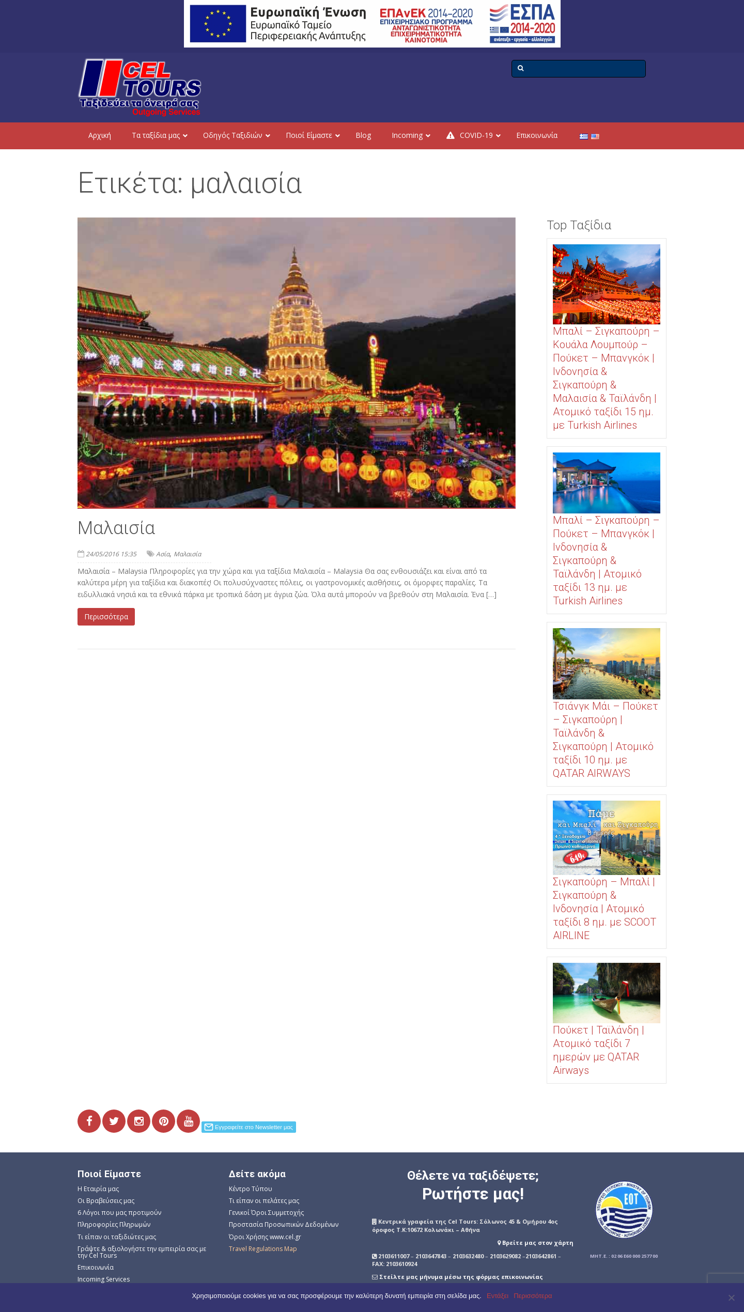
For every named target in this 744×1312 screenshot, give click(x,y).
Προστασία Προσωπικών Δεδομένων (283, 1224)
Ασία (162, 554)
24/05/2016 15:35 (111, 554)
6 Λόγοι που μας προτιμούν (119, 1212)
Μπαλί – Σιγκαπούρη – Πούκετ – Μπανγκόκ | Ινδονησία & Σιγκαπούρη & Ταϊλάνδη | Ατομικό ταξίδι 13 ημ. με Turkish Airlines (606, 560)
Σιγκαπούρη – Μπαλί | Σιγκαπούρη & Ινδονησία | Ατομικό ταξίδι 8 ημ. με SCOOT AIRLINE (604, 909)
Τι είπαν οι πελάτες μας (264, 1200)
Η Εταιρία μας (98, 1188)
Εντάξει (497, 1296)
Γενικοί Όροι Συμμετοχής (266, 1212)
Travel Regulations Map (263, 1248)
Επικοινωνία (96, 1267)
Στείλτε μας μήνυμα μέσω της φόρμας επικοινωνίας (461, 1276)
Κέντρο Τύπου (250, 1188)
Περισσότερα (106, 616)
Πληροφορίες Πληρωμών (114, 1224)
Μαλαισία (116, 528)
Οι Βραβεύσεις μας (106, 1200)
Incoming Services (104, 1279)
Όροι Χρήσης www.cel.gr (265, 1236)
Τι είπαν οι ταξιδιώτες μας (117, 1236)
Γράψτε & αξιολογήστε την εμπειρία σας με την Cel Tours (142, 1252)
